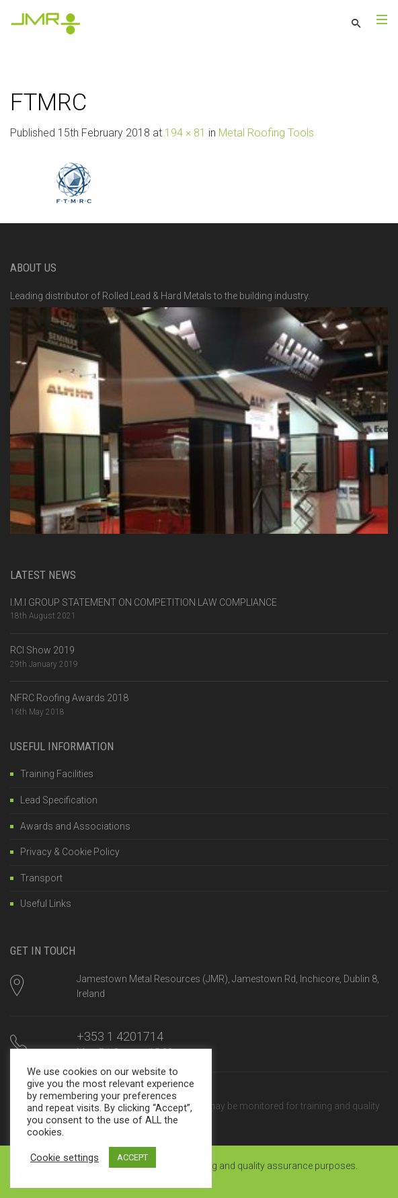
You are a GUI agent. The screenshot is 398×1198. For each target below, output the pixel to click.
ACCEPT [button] (132, 1157)
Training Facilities (56, 773)
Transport (41, 878)
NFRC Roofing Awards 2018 (69, 697)
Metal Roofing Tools (266, 132)
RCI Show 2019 (42, 650)
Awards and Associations (75, 826)
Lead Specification (58, 800)
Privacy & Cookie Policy (70, 851)
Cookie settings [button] (64, 1158)
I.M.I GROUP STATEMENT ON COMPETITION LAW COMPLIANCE (143, 602)
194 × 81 (185, 132)
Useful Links (45, 903)
